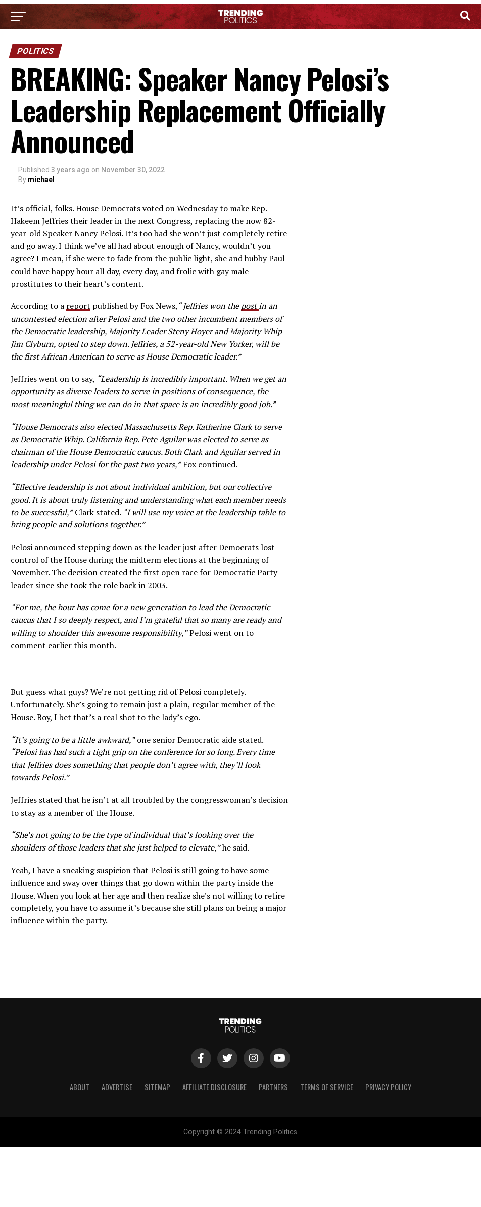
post (250, 305)
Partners (273, 1087)
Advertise (117, 1087)
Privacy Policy (388, 1087)
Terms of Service (326, 1087)
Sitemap (157, 1087)
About (79, 1087)
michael (41, 179)
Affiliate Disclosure (214, 1087)
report (78, 305)
